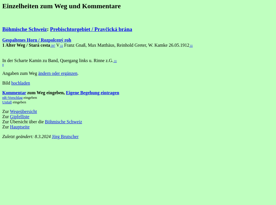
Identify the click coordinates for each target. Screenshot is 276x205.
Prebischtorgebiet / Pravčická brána (91, 29)
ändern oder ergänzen (57, 73)
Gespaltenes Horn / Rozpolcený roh (36, 40)
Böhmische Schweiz (24, 29)
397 (52, 45)
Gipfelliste (19, 116)
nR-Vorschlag (12, 97)
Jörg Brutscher (65, 136)
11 (61, 45)
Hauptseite (19, 126)
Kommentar (14, 92)
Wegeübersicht (23, 111)
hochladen (20, 83)
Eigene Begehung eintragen (92, 92)
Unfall (7, 102)
